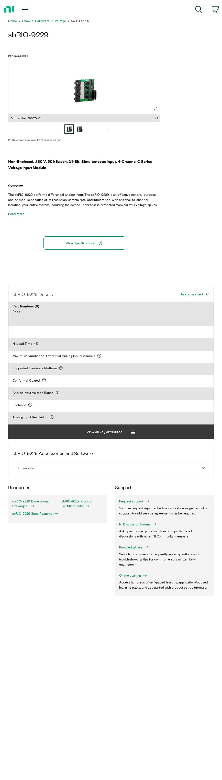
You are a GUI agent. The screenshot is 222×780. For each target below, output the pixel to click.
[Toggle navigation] (32, 9)
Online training (133, 575)
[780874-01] (69, 129)
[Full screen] (155, 108)
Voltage (60, 20)
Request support (134, 501)
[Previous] (60, 129)
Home (12, 20)
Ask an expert (191, 293)
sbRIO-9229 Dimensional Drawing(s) (31, 503)
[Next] (108, 129)
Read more (16, 213)
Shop (26, 20)
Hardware (42, 20)
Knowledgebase (134, 547)
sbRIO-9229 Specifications (32, 513)
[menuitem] (198, 10)
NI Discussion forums (138, 524)
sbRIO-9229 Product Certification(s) (77, 503)
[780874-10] (79, 129)
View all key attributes (111, 431)
